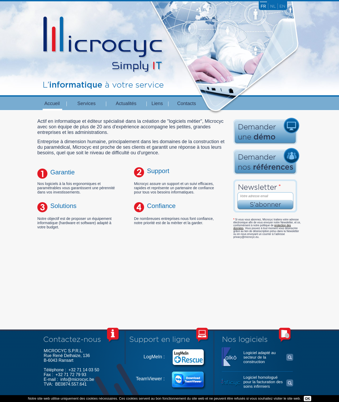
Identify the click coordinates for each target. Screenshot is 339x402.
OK (307, 398)
